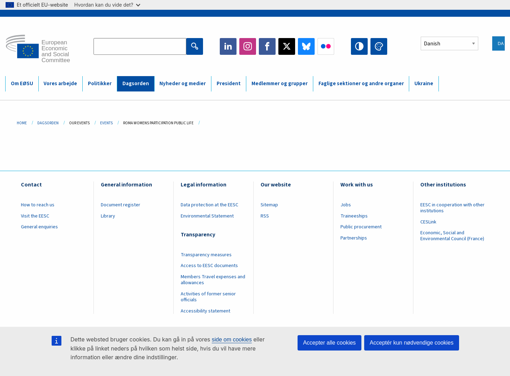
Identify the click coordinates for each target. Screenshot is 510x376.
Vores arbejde (60, 83)
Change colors (378, 46)
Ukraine (423, 83)
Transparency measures (206, 254)
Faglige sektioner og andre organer (361, 83)
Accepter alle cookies (329, 343)
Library (108, 216)
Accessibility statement (205, 311)
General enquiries (39, 226)
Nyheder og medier (182, 83)
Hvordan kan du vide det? (107, 5)
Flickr (325, 46)
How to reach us (37, 204)
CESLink (428, 222)
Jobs (345, 204)
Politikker (100, 83)
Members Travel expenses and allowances (213, 279)
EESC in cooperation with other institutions (452, 207)
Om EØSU (22, 83)
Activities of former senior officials (208, 296)
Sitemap (269, 204)
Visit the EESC (35, 216)
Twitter (286, 46)
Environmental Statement (207, 216)
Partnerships (353, 238)
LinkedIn (228, 46)
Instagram (247, 46)
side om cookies (232, 339)
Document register (120, 204)
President (229, 83)
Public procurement (361, 226)
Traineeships (354, 216)
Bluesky (306, 46)
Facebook (267, 46)
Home (22, 123)
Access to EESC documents (209, 265)
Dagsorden (135, 83)
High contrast (359, 46)
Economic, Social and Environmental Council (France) (452, 235)
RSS (265, 216)
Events (106, 123)
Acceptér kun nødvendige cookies (411, 343)
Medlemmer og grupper (280, 83)
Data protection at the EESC (209, 204)
